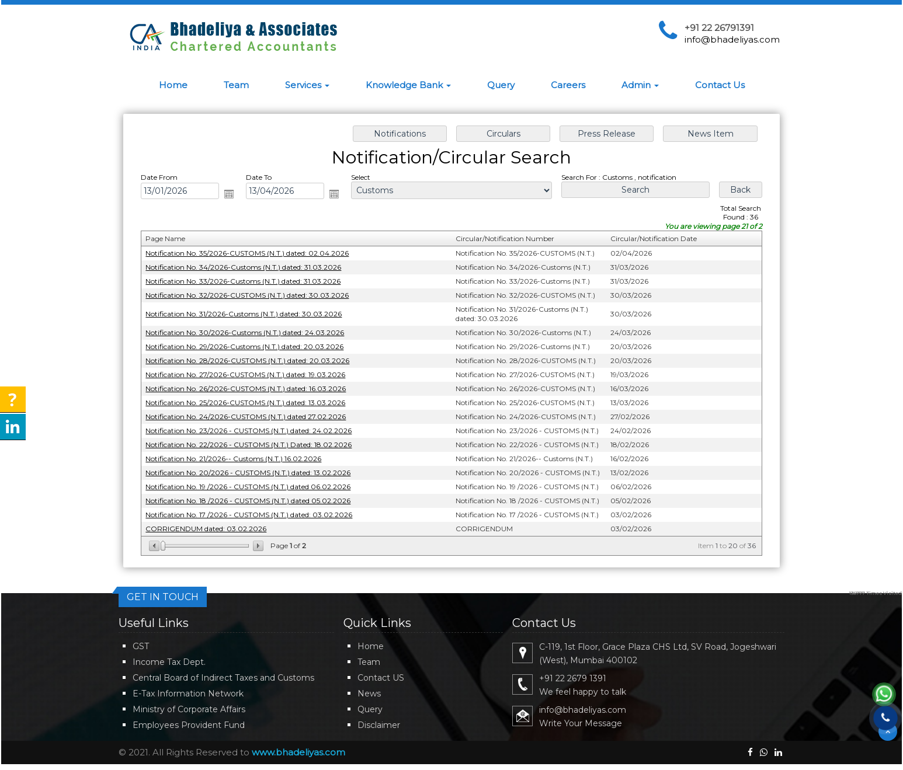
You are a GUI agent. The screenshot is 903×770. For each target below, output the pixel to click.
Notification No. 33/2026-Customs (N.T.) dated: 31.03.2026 (249, 283)
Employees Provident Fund (189, 725)
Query (501, 84)
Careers (568, 84)
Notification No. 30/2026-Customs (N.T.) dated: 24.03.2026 (251, 333)
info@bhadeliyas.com (732, 39)
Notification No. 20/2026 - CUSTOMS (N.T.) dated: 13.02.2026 (254, 468)
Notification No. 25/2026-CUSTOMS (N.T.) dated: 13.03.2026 (252, 400)
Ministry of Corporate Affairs (189, 709)
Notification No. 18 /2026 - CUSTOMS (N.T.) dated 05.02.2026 (254, 496)
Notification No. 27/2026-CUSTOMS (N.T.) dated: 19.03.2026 (252, 374)
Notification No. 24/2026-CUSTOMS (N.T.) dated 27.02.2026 (252, 414)
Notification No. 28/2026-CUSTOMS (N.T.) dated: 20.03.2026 (254, 360)
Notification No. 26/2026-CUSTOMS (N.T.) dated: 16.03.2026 (252, 387)
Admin (640, 84)
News (369, 693)
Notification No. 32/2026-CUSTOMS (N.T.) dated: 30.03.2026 (253, 296)
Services (307, 84)
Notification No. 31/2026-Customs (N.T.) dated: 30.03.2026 (250, 315)
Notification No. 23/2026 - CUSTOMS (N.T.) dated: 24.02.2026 (255, 428)
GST (141, 646)
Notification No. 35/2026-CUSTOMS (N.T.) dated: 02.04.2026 (253, 256)
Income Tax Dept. (169, 662)
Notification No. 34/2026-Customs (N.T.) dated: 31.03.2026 (250, 270)
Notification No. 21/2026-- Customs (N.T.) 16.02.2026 (240, 455)
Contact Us (720, 84)
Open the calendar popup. (236, 198)
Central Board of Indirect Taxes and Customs (223, 678)
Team (236, 84)
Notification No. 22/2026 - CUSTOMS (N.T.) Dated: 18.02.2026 (255, 441)
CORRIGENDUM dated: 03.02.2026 (213, 522)
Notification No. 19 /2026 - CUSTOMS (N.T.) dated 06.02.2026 (254, 482)
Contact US (380, 678)
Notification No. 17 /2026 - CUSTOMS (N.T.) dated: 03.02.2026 (255, 509)
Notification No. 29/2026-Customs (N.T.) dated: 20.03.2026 (251, 346)
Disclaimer (378, 725)
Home (173, 84)
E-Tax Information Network (188, 693)
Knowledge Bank (408, 84)
